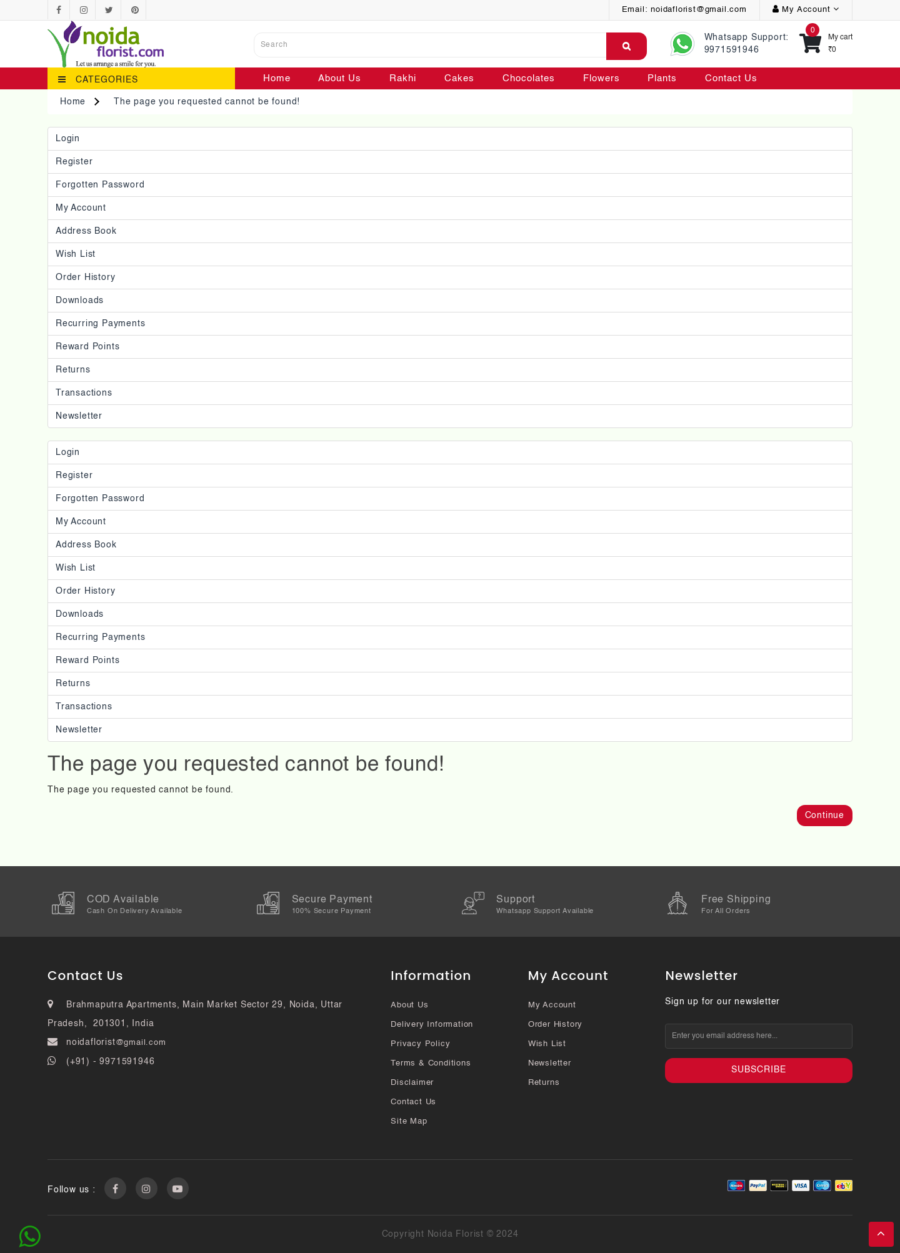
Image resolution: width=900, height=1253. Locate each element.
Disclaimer (412, 1083)
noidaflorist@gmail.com (699, 10)
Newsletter (79, 416)
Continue (824, 815)
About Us (339, 78)
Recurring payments (100, 323)
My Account (81, 208)
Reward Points (87, 346)
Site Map (409, 1121)
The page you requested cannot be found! (207, 101)
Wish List (76, 254)
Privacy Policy (420, 1044)
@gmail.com (141, 1043)
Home (277, 78)
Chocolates (528, 78)
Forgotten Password (100, 185)
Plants (662, 78)
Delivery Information (432, 1025)
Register (74, 161)
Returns (73, 370)
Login (68, 138)
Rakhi (402, 78)
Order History (85, 277)
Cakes (459, 78)
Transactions (84, 393)
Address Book (86, 231)
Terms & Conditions (431, 1063)
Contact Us (731, 78)
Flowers (601, 78)
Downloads (80, 300)
